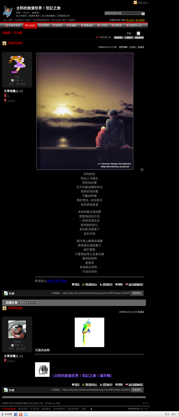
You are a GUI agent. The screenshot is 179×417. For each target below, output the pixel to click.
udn (4, 20)
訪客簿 (116, 25)
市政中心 (134, 25)
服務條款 (46, 408)
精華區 (44, 25)
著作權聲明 (59, 408)
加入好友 (20, 84)
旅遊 (28, 20)
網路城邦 (143, 2)
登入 (167, 414)
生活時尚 (19, 20)
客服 (83, 408)
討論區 (30, 25)
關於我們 (23, 408)
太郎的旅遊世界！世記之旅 (38, 8)
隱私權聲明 (73, 408)
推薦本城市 (34, 16)
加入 (173, 414)
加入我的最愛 (48, 16)
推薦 (141, 47)
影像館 (71, 25)
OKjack (26, 12)
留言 (11, 84)
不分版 (18, 32)
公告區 (102, 25)
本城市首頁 (13, 25)
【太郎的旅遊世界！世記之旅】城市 (49, 20)
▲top (145, 402)
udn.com (144, 408)
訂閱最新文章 (63, 16)
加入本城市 (21, 16)
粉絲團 (8, 414)
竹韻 (17, 77)
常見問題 (34, 408)
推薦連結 (87, 25)
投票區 (58, 25)
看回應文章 (103, 37)
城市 (11, 20)
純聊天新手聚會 (57, 280)
